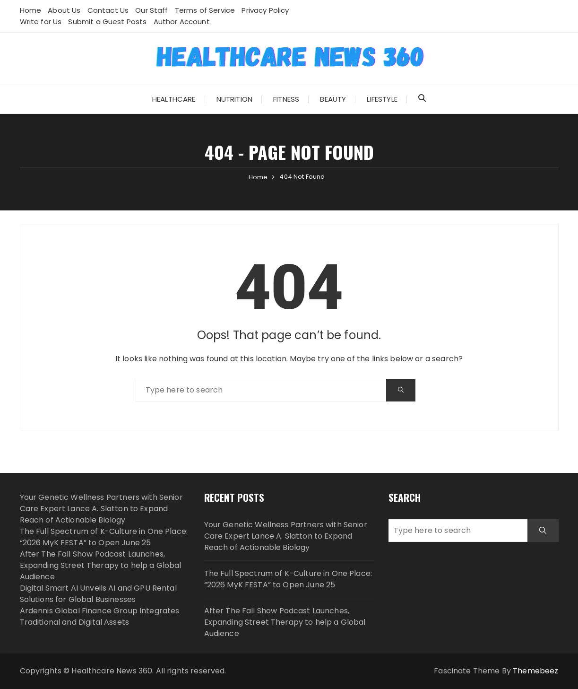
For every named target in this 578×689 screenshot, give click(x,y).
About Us (64, 10)
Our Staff (151, 10)
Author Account (182, 21)
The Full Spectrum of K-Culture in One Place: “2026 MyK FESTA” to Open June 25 (104, 537)
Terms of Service (205, 10)
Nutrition (234, 99)
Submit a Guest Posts (107, 21)
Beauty (333, 99)
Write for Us (41, 21)
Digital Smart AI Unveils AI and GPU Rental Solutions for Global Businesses (98, 594)
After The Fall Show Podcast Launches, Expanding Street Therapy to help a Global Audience (100, 565)
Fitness (286, 99)
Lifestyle (382, 99)
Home (31, 10)
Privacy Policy (265, 10)
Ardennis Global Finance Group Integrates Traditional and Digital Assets (100, 616)
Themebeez (535, 670)
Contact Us (108, 10)
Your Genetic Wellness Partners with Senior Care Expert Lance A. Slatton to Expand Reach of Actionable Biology (101, 508)
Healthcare (174, 99)
